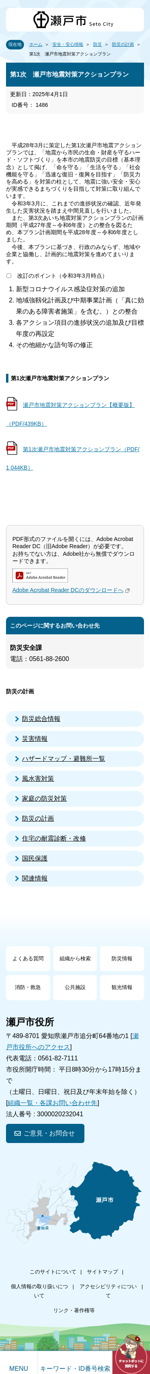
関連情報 (35, 878)
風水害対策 (38, 778)
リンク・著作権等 (74, 1310)
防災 (97, 44)
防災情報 (122, 958)
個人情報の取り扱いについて (39, 1290)
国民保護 (35, 858)
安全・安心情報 (67, 44)
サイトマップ (102, 1272)
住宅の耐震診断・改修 (54, 838)
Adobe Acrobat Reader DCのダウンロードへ (72, 590)
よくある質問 (28, 958)
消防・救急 (28, 987)
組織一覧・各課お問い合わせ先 (52, 1103)
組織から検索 (75, 958)
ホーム (35, 44)
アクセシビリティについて (108, 1290)
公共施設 (75, 987)
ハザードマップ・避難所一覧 (63, 758)
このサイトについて (53, 1272)
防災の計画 (123, 44)
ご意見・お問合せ (49, 1133)
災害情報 (35, 738)
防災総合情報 (41, 718)
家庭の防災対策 (44, 798)
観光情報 (122, 987)
